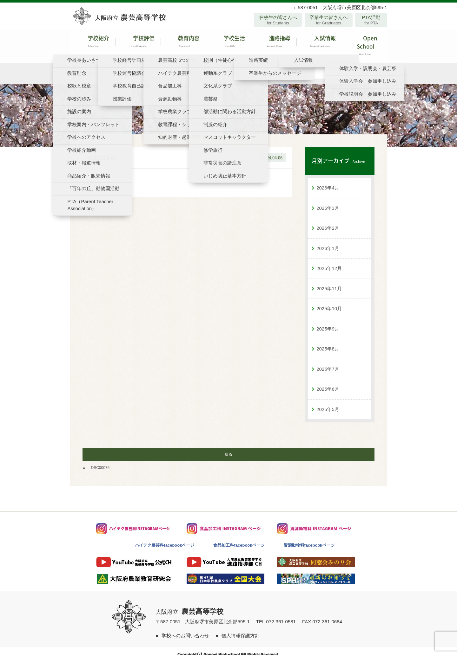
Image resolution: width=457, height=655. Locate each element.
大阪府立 (189, 605)
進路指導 (273, 43)
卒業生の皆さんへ (328, 20)
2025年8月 (327, 342)
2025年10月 (329, 302)
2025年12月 (329, 261)
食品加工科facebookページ (238, 538)
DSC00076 (100, 461)
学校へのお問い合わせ (185, 628)
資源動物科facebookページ (309, 538)
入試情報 (319, 43)
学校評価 (137, 43)
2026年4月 (327, 181)
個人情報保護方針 (241, 628)
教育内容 (183, 43)
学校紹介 (92, 43)
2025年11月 (329, 281)
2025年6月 (327, 382)
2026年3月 (327, 201)
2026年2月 (327, 221)
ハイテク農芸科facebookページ (164, 538)
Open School (364, 43)
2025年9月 (327, 321)
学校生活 (228, 43)
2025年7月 (327, 362)
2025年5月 (327, 402)
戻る (228, 448)
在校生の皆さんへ (277, 20)
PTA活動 (371, 20)
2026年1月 (327, 241)
